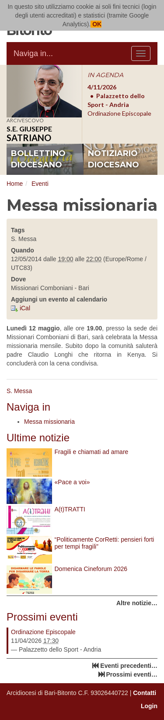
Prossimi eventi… (132, 674)
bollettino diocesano (38, 159)
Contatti (144, 692)
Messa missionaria (49, 421)
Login (149, 705)
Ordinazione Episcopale (43, 631)
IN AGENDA (105, 75)
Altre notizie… (136, 603)
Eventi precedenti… (128, 665)
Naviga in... (33, 53)
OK (96, 24)
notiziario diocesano (113, 159)
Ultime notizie (38, 437)
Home (15, 183)
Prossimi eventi (42, 617)
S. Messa (19, 390)
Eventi (40, 183)
